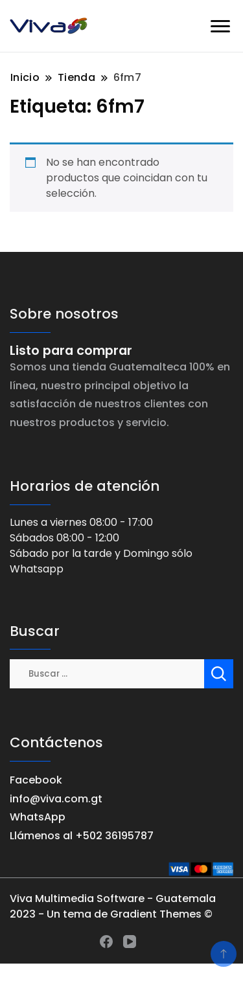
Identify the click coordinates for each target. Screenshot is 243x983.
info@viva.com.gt (56, 798)
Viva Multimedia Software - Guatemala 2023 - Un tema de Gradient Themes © (113, 906)
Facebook (36, 780)
